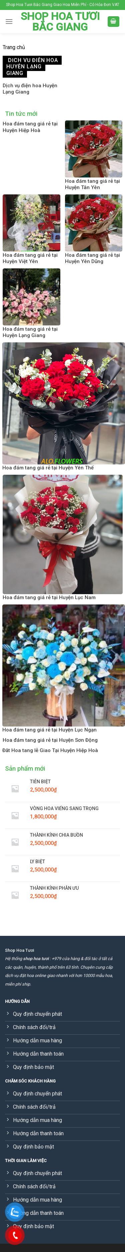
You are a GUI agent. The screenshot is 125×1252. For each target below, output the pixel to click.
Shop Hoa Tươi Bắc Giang (60, 21)
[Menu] (9, 21)
